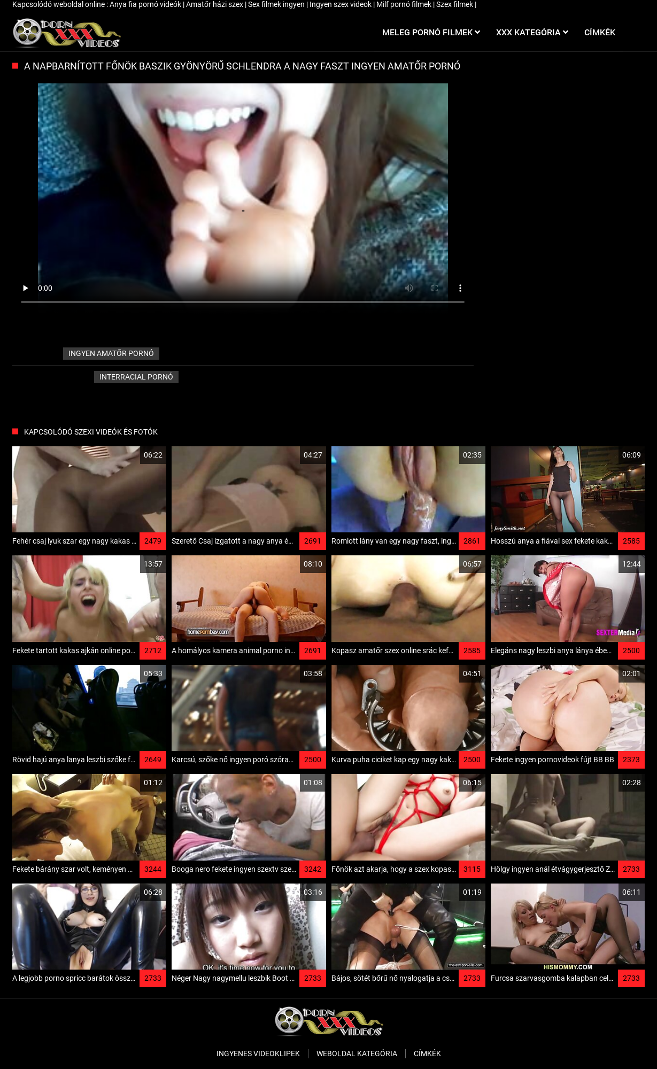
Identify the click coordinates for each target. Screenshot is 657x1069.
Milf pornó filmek (404, 4)
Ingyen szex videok (341, 4)
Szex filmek (455, 4)
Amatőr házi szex (215, 4)
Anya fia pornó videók (146, 4)
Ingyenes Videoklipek (258, 1053)
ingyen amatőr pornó (111, 353)
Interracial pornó (136, 377)
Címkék (427, 1053)
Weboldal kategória (356, 1053)
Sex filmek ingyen (277, 4)
